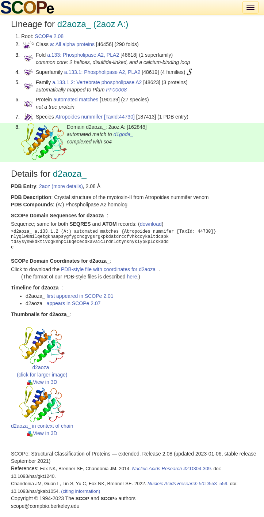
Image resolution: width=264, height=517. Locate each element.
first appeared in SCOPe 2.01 (80, 296)
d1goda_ (124, 134)
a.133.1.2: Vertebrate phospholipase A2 (97, 82)
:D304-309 (171, 468)
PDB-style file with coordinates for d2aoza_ (109, 269)
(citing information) (80, 491)
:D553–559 (187, 483)
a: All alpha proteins (72, 44)
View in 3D (42, 382)
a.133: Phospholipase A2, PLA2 (83, 55)
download (151, 224)
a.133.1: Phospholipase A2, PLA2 (102, 72)
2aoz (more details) (61, 186)
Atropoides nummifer (79, 117)
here (132, 277)
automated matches (75, 99)
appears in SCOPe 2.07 (74, 303)
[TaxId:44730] (119, 117)
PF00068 (116, 90)
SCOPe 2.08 (49, 36)
